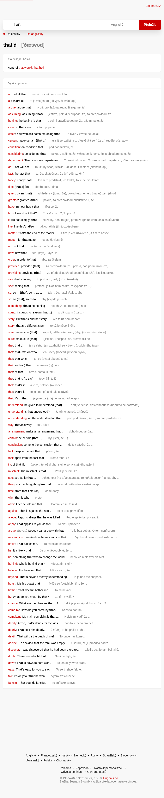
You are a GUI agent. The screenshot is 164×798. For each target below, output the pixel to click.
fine (10, 186)
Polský (47, 760)
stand (11, 312)
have (11, 206)
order (11, 259)
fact (10, 173)
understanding (17, 418)
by (9, 596)
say (10, 279)
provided (13, 266)
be (10, 550)
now (11, 253)
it (9, 220)
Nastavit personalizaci (108, 768)
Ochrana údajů (96, 771)
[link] (18, 67)
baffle (11, 543)
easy (11, 669)
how (11, 213)
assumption (15, 537)
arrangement (16, 431)
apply (11, 524)
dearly (12, 629)
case (11, 127)
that (10, 345)
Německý (80, 755)
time (11, 491)
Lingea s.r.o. (111, 778)
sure (11, 332)
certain (12, 140)
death (12, 636)
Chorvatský (63, 760)
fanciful (12, 682)
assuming (14, 114)
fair (10, 676)
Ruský (95, 755)
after (11, 504)
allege (12, 517)
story (11, 319)
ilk (9, 464)
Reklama (65, 768)
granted (13, 200)
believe (12, 570)
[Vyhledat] (45, 25)
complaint (14, 616)
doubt (12, 656)
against (13, 510)
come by (13, 610)
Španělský (109, 755)
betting (12, 120)
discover (13, 649)
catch (11, 134)
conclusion (15, 444)
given (11, 193)
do (10, 167)
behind (12, 563)
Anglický (31, 755)
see (10, 286)
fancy (11, 180)
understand (15, 405)
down (11, 663)
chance (13, 603)
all (9, 94)
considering (15, 153)
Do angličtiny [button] (35, 34)
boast (11, 583)
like (10, 226)
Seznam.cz (153, 5)
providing (14, 272)
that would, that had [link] (31, 67)
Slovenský (127, 755)
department (15, 160)
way (10, 424)
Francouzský (49, 755)
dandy (12, 623)
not (10, 246)
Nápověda (82, 768)
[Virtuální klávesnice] (92, 25)
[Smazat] (82, 25)
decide (12, 643)
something (15, 305)
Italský (66, 755)
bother (12, 590)
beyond (13, 577)
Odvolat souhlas (71, 771)
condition (14, 147)
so (9, 292)
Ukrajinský (32, 760)
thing (11, 484)
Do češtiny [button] (13, 34)
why (10, 497)
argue (12, 107)
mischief (13, 471)
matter (12, 233)
